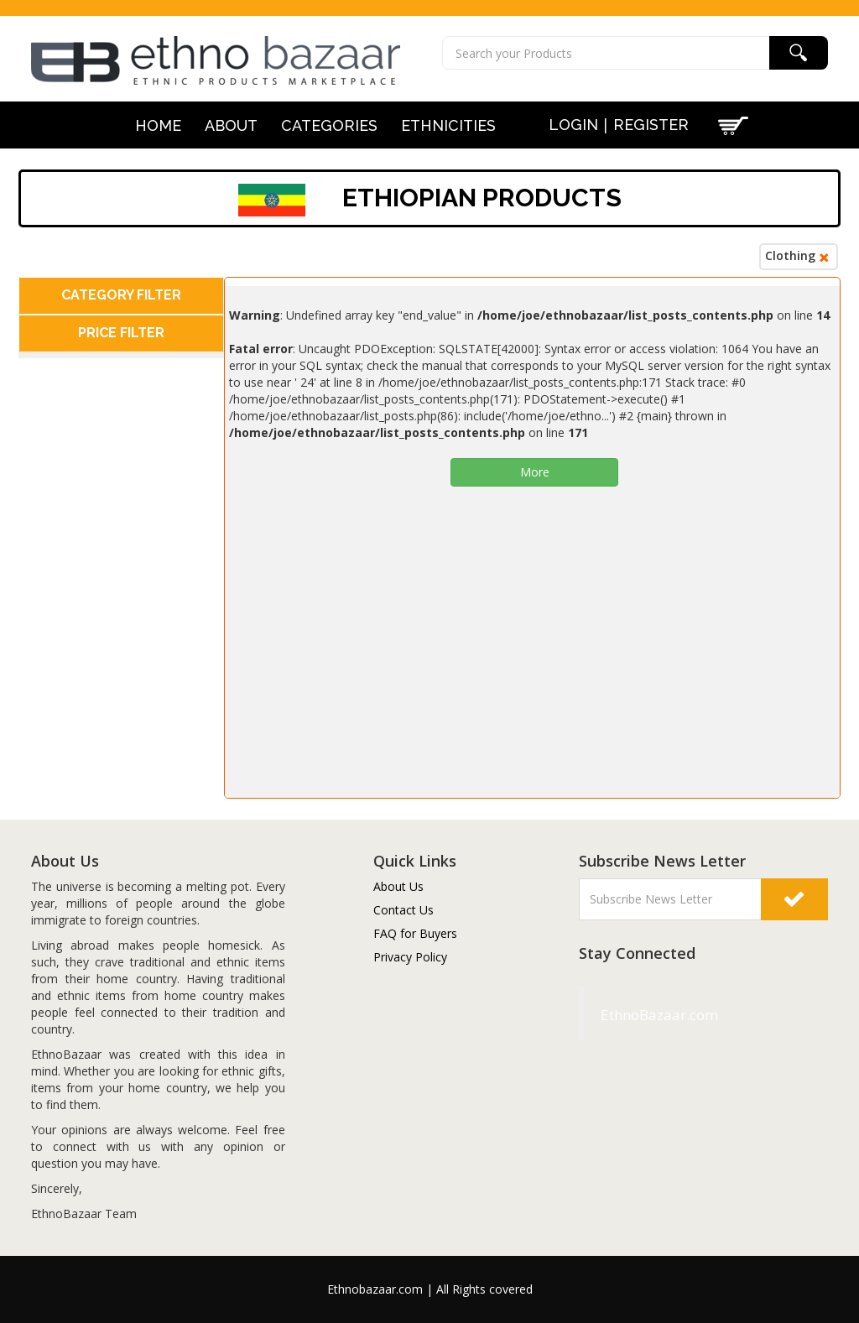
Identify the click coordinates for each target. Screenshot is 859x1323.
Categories (329, 125)
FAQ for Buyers (415, 933)
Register (651, 124)
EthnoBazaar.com (620, 1014)
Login (573, 124)
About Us (398, 886)
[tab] (121, 296)
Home (158, 125)
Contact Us (403, 910)
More (534, 472)
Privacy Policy (410, 957)
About (231, 125)
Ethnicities (448, 125)
